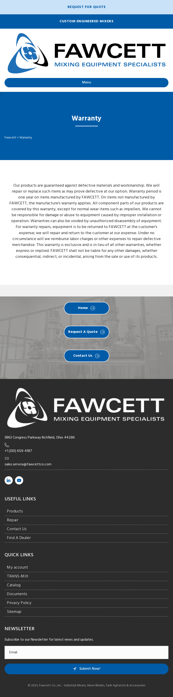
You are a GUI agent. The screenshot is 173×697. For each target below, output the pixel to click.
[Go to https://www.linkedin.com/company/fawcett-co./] (9, 480)
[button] (86, 7)
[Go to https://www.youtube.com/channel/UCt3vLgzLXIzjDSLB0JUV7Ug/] (19, 480)
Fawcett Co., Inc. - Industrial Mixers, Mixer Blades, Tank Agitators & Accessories (92, 685)
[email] (86, 652)
